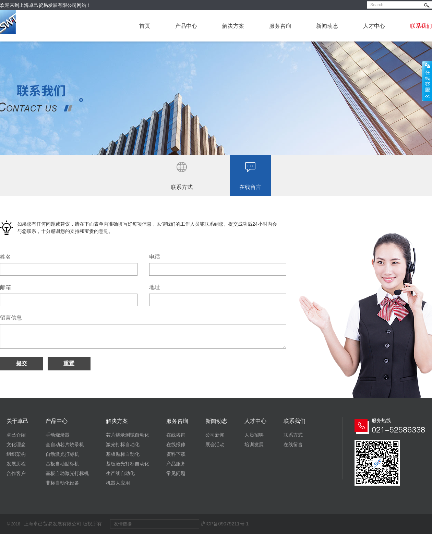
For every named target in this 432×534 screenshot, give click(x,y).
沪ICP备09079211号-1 (225, 523)
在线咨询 (175, 435)
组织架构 (16, 454)
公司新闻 (215, 435)
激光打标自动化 (123, 444)
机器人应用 (118, 483)
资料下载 (175, 454)
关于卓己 (17, 421)
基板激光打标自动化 (127, 463)
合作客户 (16, 473)
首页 (144, 26)
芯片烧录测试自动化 (127, 435)
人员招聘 (254, 435)
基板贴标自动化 (123, 454)
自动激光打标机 (62, 454)
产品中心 (186, 26)
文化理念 (16, 444)
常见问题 (175, 473)
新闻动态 (327, 26)
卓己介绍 (16, 435)
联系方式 (293, 435)
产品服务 (175, 463)
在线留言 (293, 444)
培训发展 (254, 444)
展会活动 (215, 444)
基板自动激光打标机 (67, 473)
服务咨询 (280, 26)
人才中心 (374, 26)
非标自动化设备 (62, 483)
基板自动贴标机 (62, 463)
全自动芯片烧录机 (65, 444)
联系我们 (421, 26)
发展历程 (16, 463)
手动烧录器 (58, 435)
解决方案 (233, 26)
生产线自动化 (120, 473)
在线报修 (175, 444)
